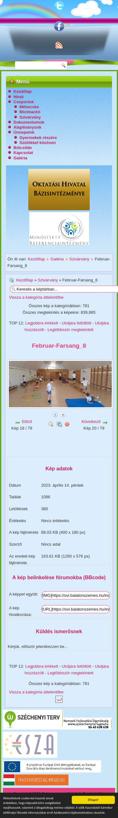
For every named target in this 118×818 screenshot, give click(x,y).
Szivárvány (30, 117)
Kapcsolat (23, 152)
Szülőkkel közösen (38, 142)
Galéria (20, 158)
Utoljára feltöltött (76, 323)
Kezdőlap (23, 91)
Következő (91, 421)
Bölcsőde (23, 147)
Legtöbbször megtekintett (70, 329)
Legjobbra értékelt (41, 323)
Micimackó (30, 112)
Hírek (19, 96)
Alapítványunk (28, 127)
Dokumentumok (29, 122)
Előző (27, 421)
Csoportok (24, 101)
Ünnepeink (24, 132)
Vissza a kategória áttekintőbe (36, 297)
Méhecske (29, 106)
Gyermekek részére (38, 137)
